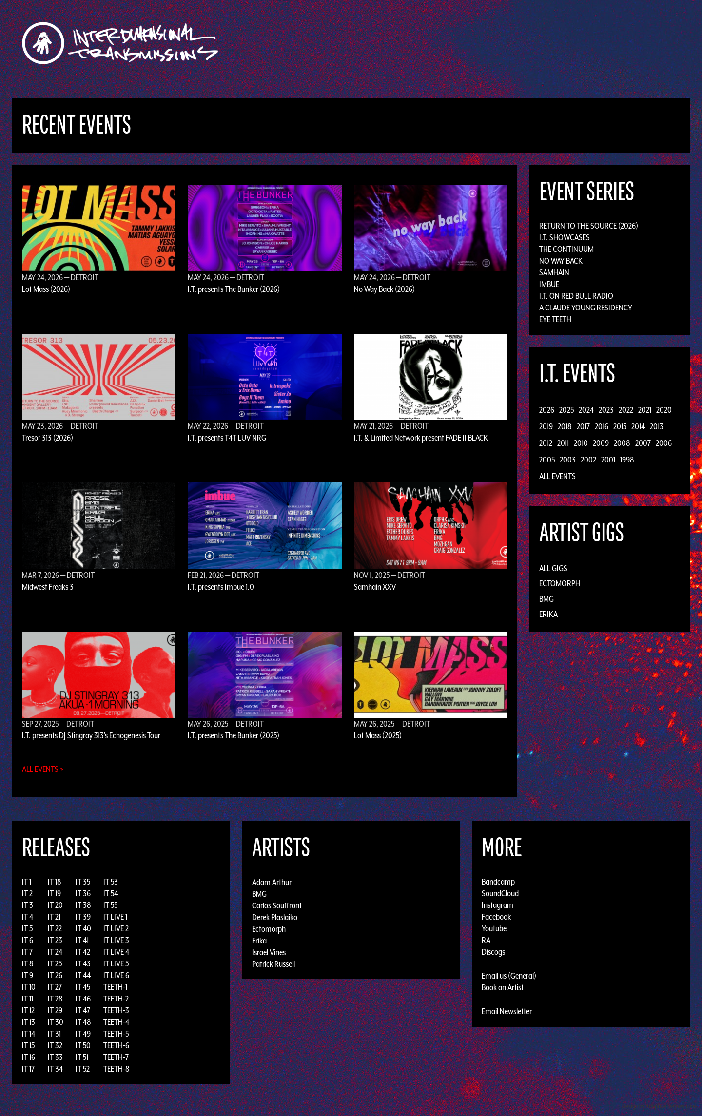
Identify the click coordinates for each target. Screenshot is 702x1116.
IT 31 (54, 1034)
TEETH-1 (115, 987)
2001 (608, 459)
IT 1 (26, 881)
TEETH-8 (116, 1069)
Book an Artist (503, 987)
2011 (563, 443)
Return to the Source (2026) (588, 226)
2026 (546, 410)
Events (466, 43)
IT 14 (28, 1034)
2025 (566, 410)
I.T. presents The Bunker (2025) (233, 735)
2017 (583, 426)
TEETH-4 (116, 1022)
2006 (664, 443)
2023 (606, 410)
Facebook (496, 917)
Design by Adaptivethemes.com (659, 1106)
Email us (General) (509, 976)
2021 (644, 410)
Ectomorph (559, 583)
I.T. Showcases (564, 237)
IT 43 (83, 963)
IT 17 (28, 1069)
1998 (627, 459)
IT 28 (55, 998)
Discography (385, 43)
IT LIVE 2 (116, 928)
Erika (548, 614)
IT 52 (83, 1069)
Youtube (494, 928)
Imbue (549, 284)
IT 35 (83, 881)
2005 (547, 459)
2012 (545, 443)
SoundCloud (500, 893)
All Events (557, 476)
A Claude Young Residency (585, 307)
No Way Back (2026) (384, 289)
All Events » (42, 769)
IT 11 (27, 998)
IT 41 (82, 940)
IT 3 (27, 905)
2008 (622, 443)
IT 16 (28, 1057)
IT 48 (83, 1022)
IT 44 (83, 975)
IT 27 (55, 987)
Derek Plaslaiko (274, 917)
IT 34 (55, 1069)
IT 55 (110, 905)
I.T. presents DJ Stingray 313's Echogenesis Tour (91, 735)
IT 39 (83, 917)
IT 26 (55, 975)
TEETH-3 (116, 1010)
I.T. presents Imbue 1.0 (221, 587)
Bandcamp (498, 881)
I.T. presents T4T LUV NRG (227, 438)
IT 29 (55, 1010)
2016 (601, 426)
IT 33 (55, 1057)
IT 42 (83, 952)
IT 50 (83, 1045)
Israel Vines (269, 952)
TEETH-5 (116, 1034)
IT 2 (27, 893)
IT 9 (27, 975)
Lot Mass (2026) (46, 289)
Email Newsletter (507, 1011)
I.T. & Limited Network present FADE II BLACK (421, 438)
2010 (581, 443)
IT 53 (110, 881)
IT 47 (83, 1010)
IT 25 (55, 963)
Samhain (554, 272)
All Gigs (553, 568)
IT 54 (110, 893)
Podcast (565, 43)
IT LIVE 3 (116, 940)
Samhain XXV (375, 587)
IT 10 (29, 987)
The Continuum (566, 249)
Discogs (493, 952)
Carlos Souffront (277, 905)
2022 (626, 410)
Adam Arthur (272, 881)
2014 (638, 426)
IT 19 (54, 893)
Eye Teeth (555, 319)
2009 (601, 443)
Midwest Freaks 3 (48, 587)
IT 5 (27, 928)
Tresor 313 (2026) (47, 438)
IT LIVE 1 (115, 917)
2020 (664, 410)
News (497, 43)
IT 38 (83, 905)
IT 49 (83, 1034)
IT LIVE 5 (116, 963)
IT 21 (54, 917)
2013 (656, 426)
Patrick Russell (273, 963)
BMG (546, 599)
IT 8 (28, 963)
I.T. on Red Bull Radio (576, 296)
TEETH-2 (116, 998)
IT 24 (55, 952)
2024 (586, 410)
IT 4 (27, 917)
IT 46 (83, 998)
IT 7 (27, 952)
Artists (430, 43)
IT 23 (55, 940)
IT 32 (55, 1045)
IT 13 (28, 1022)
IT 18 (54, 881)
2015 (619, 426)
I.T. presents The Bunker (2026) (234, 289)
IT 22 (55, 928)
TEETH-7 (116, 1057)
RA (486, 940)
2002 (588, 459)
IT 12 (28, 1010)
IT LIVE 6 (116, 975)
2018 (565, 426)
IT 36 (83, 893)
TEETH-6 (116, 1045)
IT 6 (27, 940)
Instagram (497, 905)
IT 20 (55, 905)
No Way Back (561, 261)
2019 (546, 426)
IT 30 (55, 1022)
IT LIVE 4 (116, 952)
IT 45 (83, 987)
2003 (568, 459)
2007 (643, 443)
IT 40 (83, 928)
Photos (528, 43)
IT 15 (28, 1045)
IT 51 (82, 1057)
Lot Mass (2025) (378, 735)
